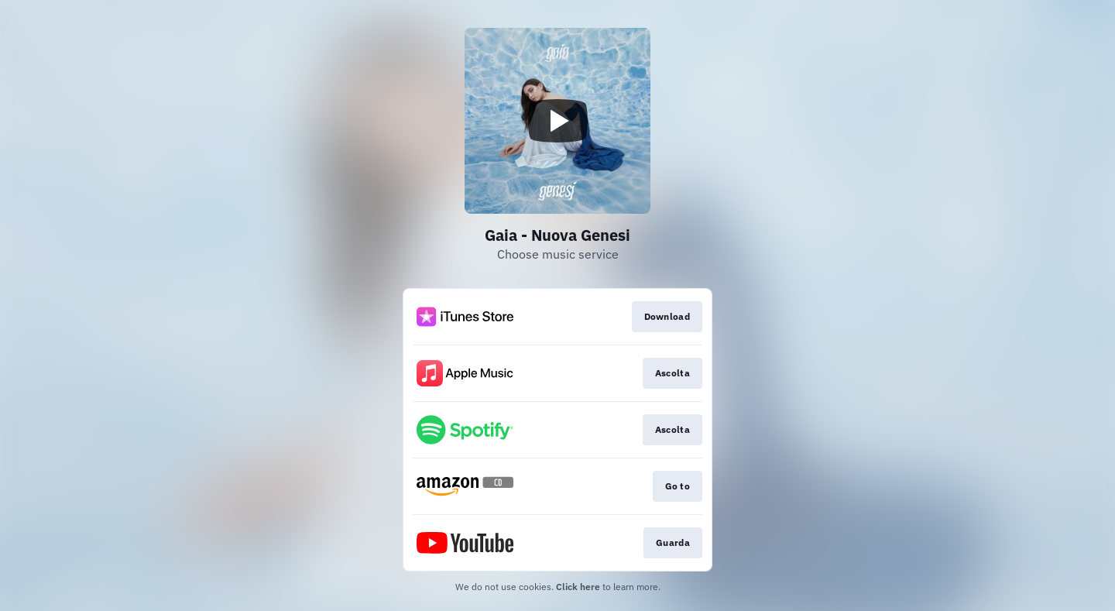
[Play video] (557, 120)
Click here (578, 586)
